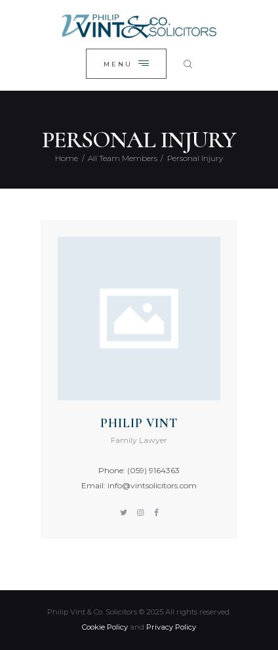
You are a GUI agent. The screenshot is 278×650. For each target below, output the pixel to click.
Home (66, 158)
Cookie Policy (105, 627)
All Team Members (122, 158)
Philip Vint (138, 423)
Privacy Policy (171, 627)
